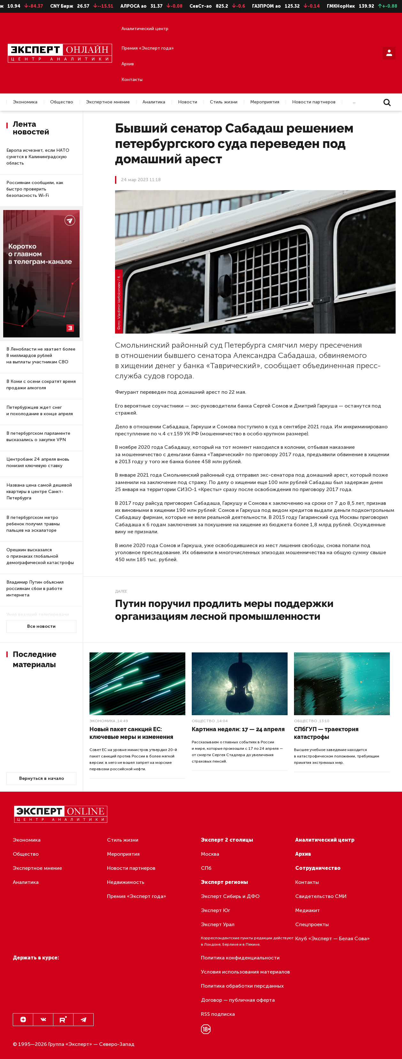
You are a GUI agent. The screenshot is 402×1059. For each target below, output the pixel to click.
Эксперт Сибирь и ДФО (230, 896)
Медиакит (307, 910)
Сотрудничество (318, 868)
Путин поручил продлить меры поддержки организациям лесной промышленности (224, 609)
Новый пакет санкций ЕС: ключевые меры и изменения (131, 733)
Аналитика (154, 102)
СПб (206, 868)
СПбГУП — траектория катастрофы (326, 733)
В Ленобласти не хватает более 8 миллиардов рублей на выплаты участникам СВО (40, 355)
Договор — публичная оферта (238, 1000)
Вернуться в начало (41, 778)
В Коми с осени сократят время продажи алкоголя (41, 385)
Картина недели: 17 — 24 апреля (238, 729)
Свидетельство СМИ (321, 896)
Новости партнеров (314, 102)
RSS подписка (218, 1014)
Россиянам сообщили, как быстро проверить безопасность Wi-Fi (34, 189)
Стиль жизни (223, 102)
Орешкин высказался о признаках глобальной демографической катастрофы (40, 556)
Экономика (25, 102)
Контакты (132, 79)
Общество (61, 102)
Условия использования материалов (245, 972)
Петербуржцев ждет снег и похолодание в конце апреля (39, 410)
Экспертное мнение (108, 102)
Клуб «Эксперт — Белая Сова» (332, 938)
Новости (187, 102)
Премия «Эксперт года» (147, 48)
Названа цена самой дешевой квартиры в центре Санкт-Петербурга (39, 491)
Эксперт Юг (215, 910)
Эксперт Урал (218, 924)
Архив (127, 64)
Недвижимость (125, 882)
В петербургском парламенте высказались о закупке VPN (38, 436)
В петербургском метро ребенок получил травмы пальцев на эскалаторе (33, 524)
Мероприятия (264, 102)
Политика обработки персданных (242, 986)
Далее (121, 591)
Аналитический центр (144, 28)
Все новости (41, 626)
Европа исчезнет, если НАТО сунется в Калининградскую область (37, 157)
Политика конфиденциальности (240, 958)
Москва (210, 854)
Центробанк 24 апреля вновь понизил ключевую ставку (37, 462)
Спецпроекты (312, 924)
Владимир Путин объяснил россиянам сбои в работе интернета (35, 588)
